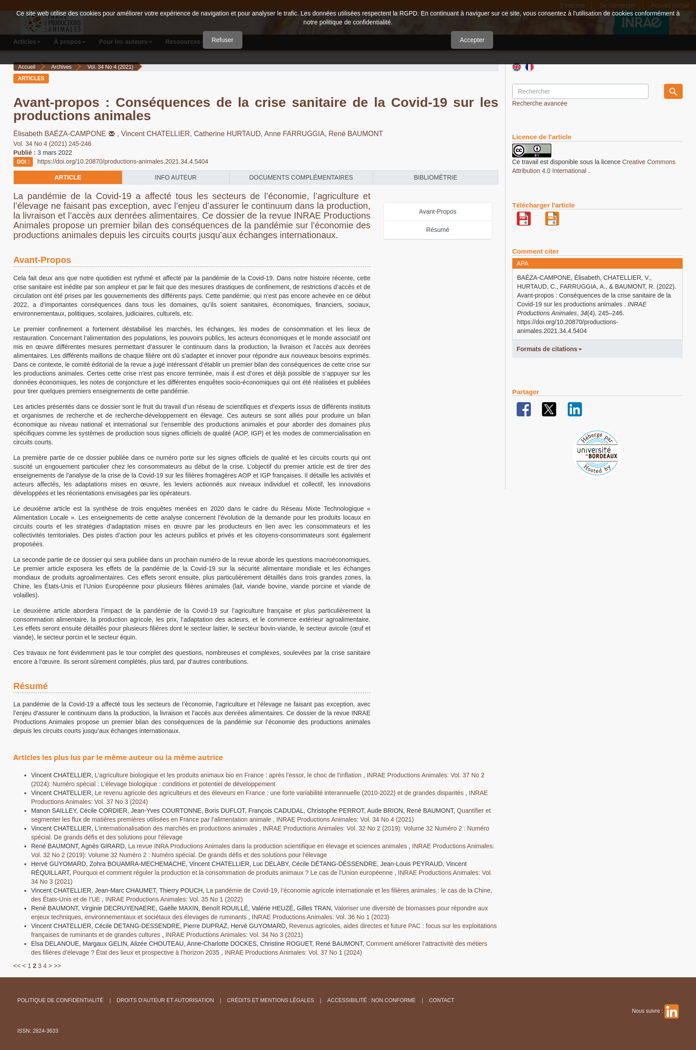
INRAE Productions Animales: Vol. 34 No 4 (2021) (345, 819)
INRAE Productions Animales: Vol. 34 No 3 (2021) (234, 934)
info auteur (176, 177)
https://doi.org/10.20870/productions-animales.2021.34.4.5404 (122, 161)
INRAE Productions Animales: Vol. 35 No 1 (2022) (174, 899)
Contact (441, 1000)
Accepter (472, 39)
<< (16, 965)
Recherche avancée (540, 103)
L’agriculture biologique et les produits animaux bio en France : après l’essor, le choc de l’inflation (229, 775)
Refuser (222, 39)
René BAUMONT (355, 133)
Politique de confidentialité (60, 1000)
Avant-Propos (438, 211)
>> (57, 965)
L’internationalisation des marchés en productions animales (177, 828)
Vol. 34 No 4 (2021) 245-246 (52, 143)
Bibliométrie (435, 177)
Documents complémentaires (301, 177)
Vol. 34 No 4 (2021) (110, 67)
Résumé (437, 229)
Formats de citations (549, 349)
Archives (61, 67)
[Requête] (580, 91)
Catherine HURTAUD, (229, 133)
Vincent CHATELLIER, (157, 133)
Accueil (27, 67)
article (67, 177)
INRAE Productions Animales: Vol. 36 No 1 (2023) (320, 917)
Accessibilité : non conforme (371, 1000)
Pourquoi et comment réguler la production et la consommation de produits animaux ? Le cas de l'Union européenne (234, 872)
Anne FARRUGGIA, (296, 133)
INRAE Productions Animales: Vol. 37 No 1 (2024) (293, 952)
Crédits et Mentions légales (270, 1000)
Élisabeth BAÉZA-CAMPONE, (67, 133)
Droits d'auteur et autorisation (165, 1000)
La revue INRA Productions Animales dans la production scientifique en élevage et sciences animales (268, 846)
